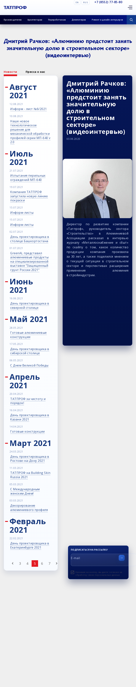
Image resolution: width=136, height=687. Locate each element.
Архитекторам (34, 19)
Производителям (13, 19)
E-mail (75, 558)
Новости (10, 72)
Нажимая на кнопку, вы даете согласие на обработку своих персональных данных (98, 573)
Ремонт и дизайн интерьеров (107, 19)
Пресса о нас (35, 72)
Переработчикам (57, 19)
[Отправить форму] (122, 558)
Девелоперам (79, 19)
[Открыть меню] (130, 7)
